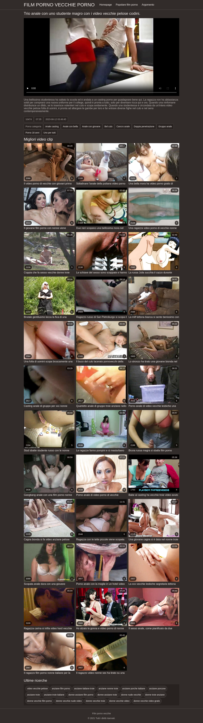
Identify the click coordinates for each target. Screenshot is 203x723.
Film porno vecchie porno (59, 4)
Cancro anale (123, 126)
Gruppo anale (165, 126)
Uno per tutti (49, 132)
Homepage (105, 4)
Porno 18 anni (32, 132)
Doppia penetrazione (144, 126)
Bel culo (108, 126)
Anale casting (52, 126)
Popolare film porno (127, 4)
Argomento (148, 4)
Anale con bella (70, 126)
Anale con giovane (91, 126)
